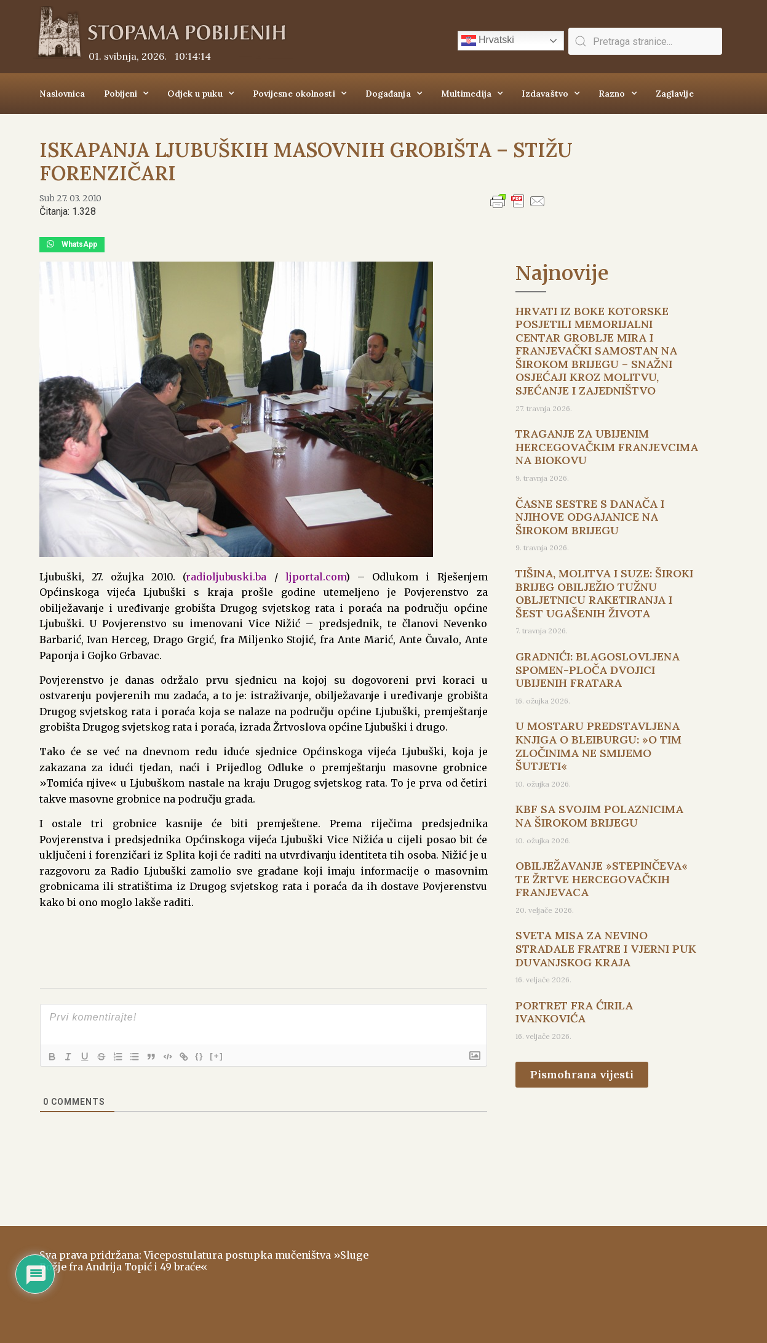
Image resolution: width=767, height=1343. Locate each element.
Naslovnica (62, 93)
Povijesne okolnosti (300, 93)
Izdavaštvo (551, 93)
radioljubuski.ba (226, 577)
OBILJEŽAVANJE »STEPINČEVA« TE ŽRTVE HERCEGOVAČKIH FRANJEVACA (601, 879)
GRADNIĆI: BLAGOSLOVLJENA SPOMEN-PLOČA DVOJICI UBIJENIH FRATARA (597, 669)
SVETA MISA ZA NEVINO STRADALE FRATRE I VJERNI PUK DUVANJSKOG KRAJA (605, 948)
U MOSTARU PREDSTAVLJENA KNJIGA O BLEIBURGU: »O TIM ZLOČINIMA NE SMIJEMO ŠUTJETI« (598, 746)
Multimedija (472, 93)
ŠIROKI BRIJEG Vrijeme (559, 1278)
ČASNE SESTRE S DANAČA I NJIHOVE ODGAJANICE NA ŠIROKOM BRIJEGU (589, 517)
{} (206, 1055)
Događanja (394, 93)
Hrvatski (487, 40)
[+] (223, 1055)
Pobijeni (126, 93)
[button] (72, 244)
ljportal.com (315, 577)
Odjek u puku (200, 93)
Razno (617, 93)
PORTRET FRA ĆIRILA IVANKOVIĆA (574, 1012)
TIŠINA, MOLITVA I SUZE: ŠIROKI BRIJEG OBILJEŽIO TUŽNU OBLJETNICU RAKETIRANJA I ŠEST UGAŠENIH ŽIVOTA (604, 593)
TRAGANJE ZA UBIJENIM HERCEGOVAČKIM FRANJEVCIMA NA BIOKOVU (606, 447)
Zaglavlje (675, 93)
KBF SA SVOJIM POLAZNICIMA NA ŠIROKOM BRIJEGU (599, 816)
